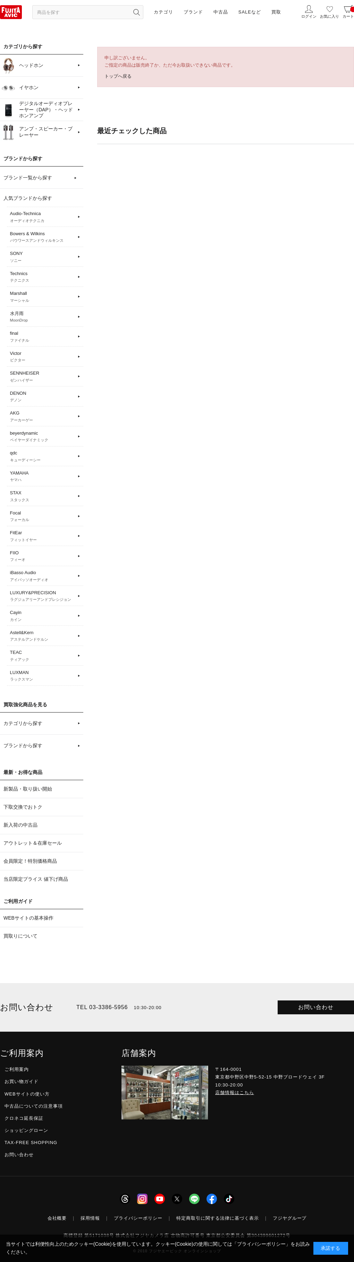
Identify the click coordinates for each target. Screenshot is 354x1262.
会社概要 (57, 1218)
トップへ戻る (118, 76)
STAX (43, 496)
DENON (43, 397)
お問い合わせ (316, 1007)
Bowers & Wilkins (43, 237)
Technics (43, 277)
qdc (43, 456)
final (43, 337)
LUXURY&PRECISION (43, 596)
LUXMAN (43, 676)
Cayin (43, 616)
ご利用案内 (17, 1069)
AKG (43, 416)
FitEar (43, 536)
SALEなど (249, 12)
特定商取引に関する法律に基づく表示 (217, 1218)
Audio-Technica (43, 217)
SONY (43, 257)
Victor (43, 357)
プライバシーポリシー (138, 1218)
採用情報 (90, 1218)
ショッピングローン (26, 1130)
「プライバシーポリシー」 (261, 1244)
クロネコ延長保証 (24, 1118)
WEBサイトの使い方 (27, 1094)
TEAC (43, 656)
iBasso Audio (43, 576)
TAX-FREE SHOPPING (31, 1142)
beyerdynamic (43, 436)
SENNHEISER (43, 376)
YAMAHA (43, 476)
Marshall (43, 297)
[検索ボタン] (136, 12)
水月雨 (43, 317)
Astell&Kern (43, 636)
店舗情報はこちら (234, 1092)
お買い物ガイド (22, 1081)
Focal (43, 516)
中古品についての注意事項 (34, 1106)
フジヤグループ (290, 1218)
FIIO (43, 556)
